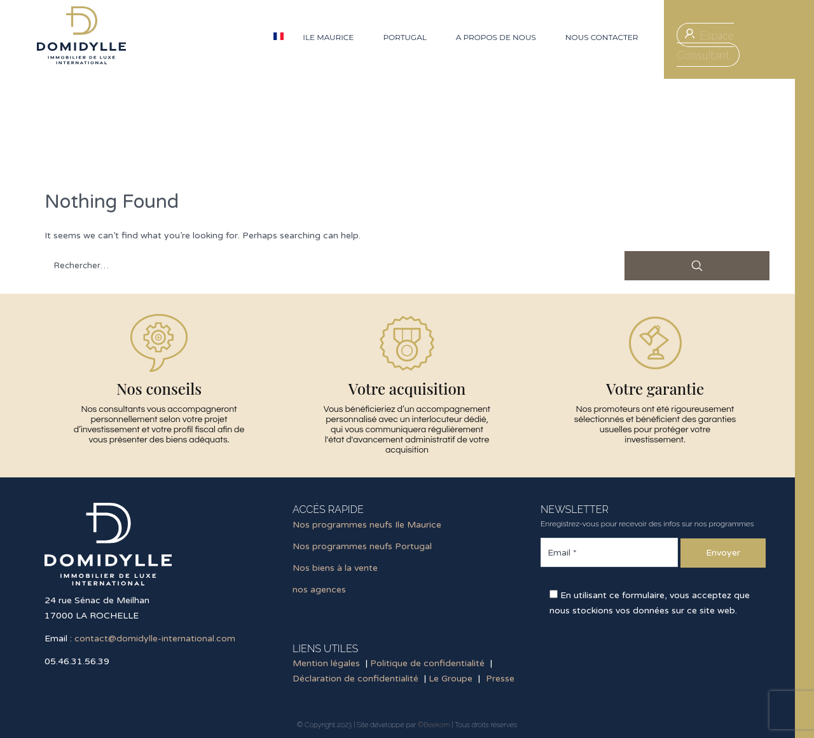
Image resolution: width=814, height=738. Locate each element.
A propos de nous (496, 37)
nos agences (319, 589)
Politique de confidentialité (427, 663)
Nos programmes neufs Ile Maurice (367, 524)
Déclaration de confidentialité (355, 678)
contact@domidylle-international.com (154, 638)
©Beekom (434, 725)
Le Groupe (451, 678)
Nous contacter (601, 37)
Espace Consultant (705, 45)
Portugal (404, 37)
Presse (500, 678)
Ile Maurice (328, 37)
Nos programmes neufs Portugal (362, 546)
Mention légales (326, 663)
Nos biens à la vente (335, 568)
